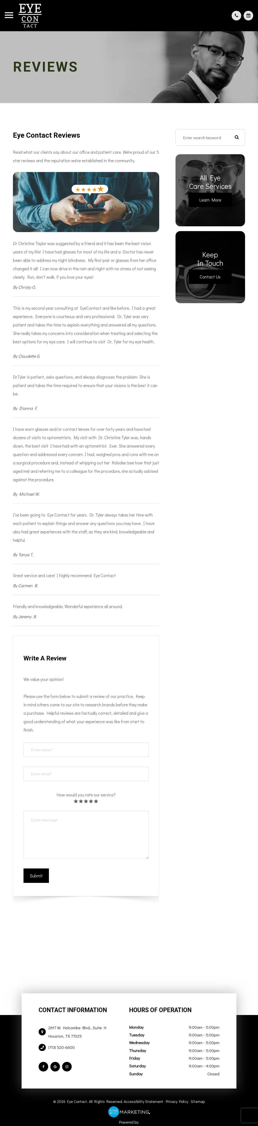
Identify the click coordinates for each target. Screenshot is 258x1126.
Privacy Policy (177, 1101)
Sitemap (198, 1101)
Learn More (210, 200)
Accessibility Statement (143, 1101)
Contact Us (210, 277)
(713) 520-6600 (61, 1047)
